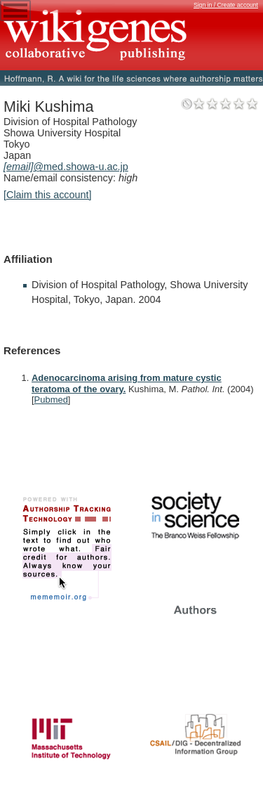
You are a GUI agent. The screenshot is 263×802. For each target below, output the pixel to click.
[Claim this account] (48, 194)
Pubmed (51, 399)
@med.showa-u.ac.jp (66, 166)
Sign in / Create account (226, 4)
